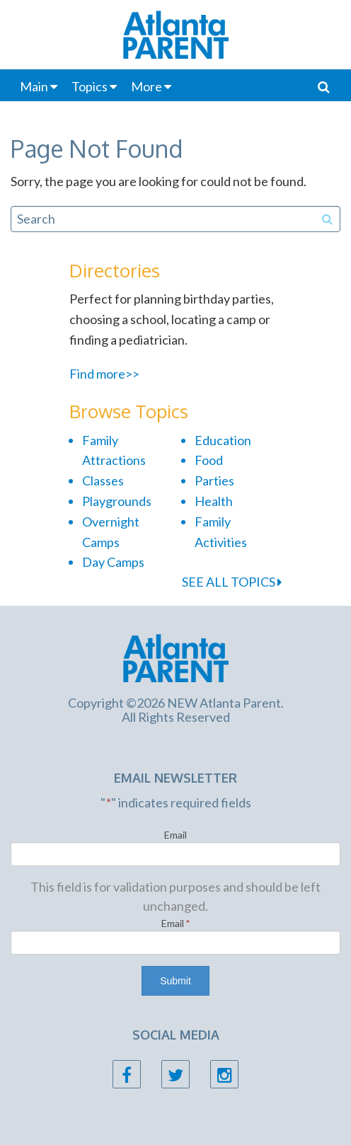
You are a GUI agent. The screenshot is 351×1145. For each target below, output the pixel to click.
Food (209, 460)
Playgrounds (116, 501)
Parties (214, 480)
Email (175, 835)
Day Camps (113, 562)
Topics (89, 86)
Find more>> (104, 373)
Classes (103, 480)
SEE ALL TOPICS (232, 581)
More (146, 86)
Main (34, 86)
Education (223, 440)
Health (214, 501)
